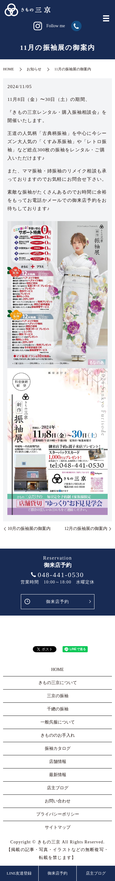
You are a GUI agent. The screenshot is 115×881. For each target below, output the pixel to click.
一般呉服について (57, 722)
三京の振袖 (57, 696)
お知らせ (34, 69)
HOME (8, 69)
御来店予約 (57, 601)
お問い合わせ (58, 801)
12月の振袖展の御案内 (85, 528)
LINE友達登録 (19, 873)
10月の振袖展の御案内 (29, 528)
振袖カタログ (58, 748)
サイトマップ (58, 827)
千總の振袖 (57, 709)
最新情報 (57, 774)
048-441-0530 (61, 575)
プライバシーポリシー (57, 814)
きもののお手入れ (57, 735)
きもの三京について (57, 682)
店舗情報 (57, 761)
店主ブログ (96, 873)
